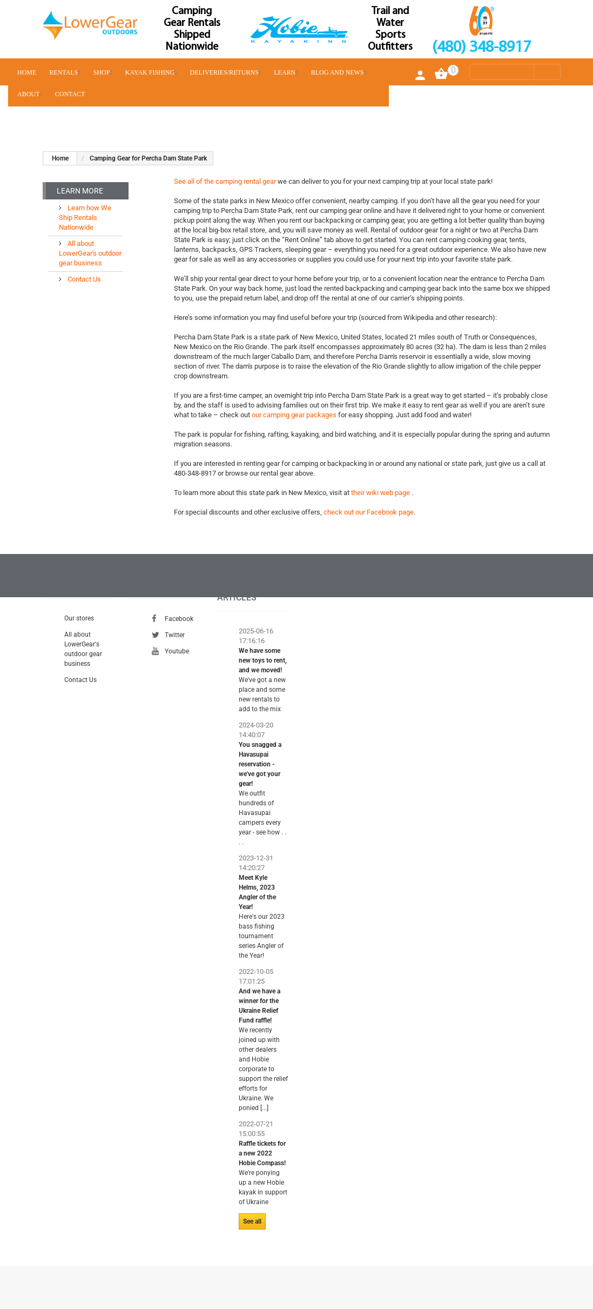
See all (252, 1221)
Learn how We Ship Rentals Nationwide (85, 217)
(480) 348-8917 (481, 47)
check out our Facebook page (369, 512)
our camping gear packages (295, 415)
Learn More (80, 190)
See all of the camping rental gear (225, 181)
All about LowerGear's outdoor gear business (90, 253)
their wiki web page (381, 493)
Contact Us (83, 279)
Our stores (79, 618)
